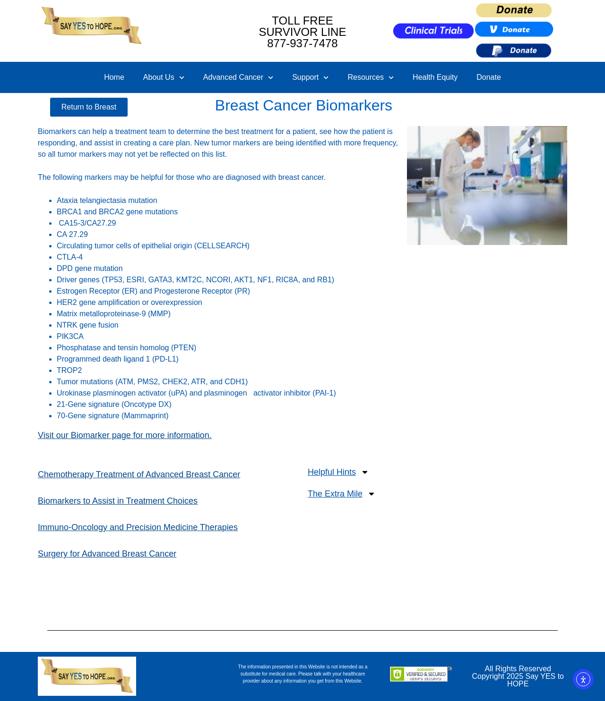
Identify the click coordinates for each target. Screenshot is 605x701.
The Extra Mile (342, 494)
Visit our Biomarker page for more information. (125, 435)
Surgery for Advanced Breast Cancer (107, 553)
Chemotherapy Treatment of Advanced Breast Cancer (139, 474)
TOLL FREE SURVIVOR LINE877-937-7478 (302, 32)
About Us (163, 77)
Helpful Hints (338, 472)
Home (114, 77)
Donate (488, 77)
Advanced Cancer (238, 77)
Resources (370, 77)
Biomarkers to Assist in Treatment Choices (118, 501)
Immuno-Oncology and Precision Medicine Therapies (138, 527)
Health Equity (435, 77)
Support (310, 77)
